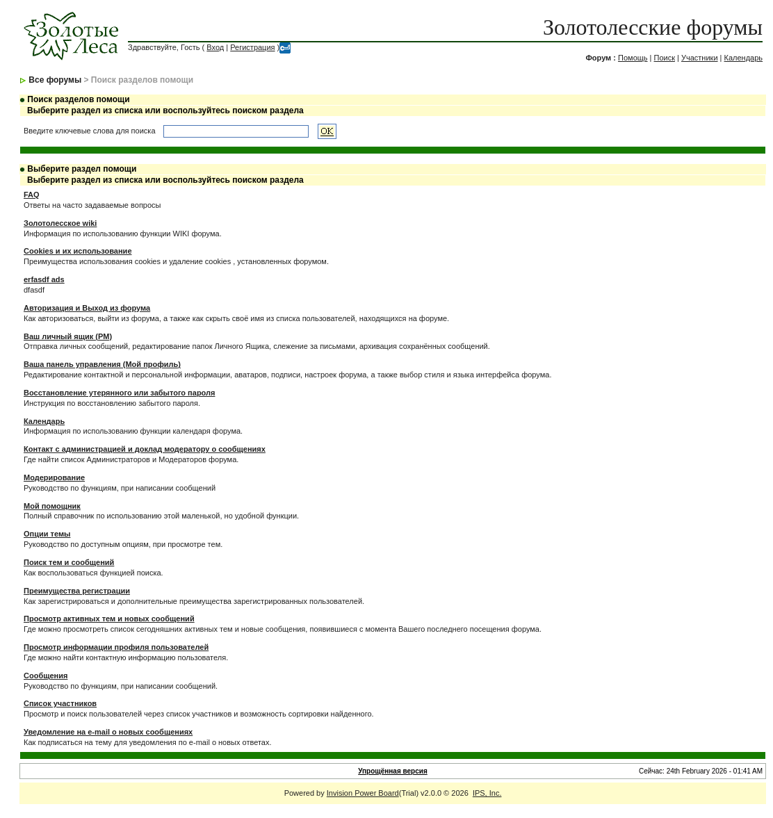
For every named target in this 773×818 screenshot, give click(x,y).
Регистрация (252, 47)
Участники (699, 58)
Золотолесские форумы (653, 27)
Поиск (664, 58)
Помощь (633, 58)
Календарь (743, 58)
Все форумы (55, 80)
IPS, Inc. (487, 793)
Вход (215, 47)
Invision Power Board (363, 793)
